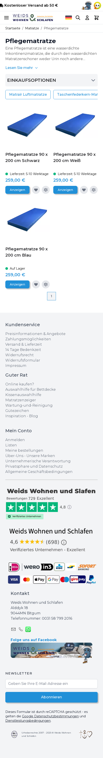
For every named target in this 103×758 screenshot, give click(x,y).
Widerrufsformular (22, 360)
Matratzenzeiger (20, 400)
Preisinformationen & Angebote (35, 334)
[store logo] (33, 17)
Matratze (32, 28)
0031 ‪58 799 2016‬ (57, 618)
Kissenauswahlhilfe (23, 395)
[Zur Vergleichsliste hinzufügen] (46, 190)
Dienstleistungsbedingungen (28, 721)
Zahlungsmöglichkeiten (28, 339)
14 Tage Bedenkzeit (23, 350)
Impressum (15, 366)
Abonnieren (51, 697)
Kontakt (20, 593)
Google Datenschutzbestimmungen (50, 716)
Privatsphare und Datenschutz (34, 466)
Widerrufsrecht (19, 355)
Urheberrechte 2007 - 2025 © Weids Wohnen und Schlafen (46, 734)
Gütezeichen (17, 411)
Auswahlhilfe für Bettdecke (30, 389)
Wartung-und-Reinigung (29, 405)
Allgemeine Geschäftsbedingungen (39, 472)
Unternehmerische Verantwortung (38, 461)
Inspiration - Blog (21, 416)
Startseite (12, 28)
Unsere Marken (40, 456)
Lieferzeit (33, 344)
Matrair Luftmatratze (28, 94)
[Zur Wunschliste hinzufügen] (36, 190)
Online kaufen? (19, 384)
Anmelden (15, 440)
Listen (11, 445)
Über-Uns (14, 456)
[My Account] (87, 17)
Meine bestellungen (24, 450)
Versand (12, 344)
